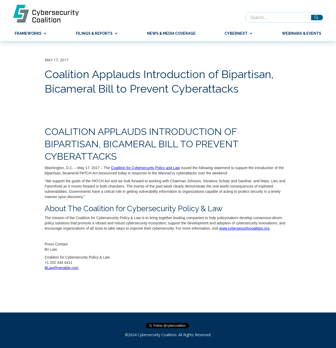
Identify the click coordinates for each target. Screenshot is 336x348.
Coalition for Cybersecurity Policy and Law (145, 168)
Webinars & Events (301, 33)
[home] (48, 14)
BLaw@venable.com (61, 268)
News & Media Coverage (171, 33)
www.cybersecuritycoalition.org (244, 228)
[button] (28, 33)
